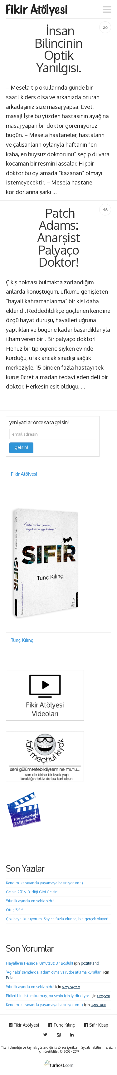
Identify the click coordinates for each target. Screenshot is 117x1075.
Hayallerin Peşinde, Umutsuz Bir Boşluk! (39, 963)
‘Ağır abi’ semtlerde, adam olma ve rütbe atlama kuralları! (54, 972)
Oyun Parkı (98, 1005)
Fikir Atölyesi (24, 474)
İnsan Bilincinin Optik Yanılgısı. (58, 49)
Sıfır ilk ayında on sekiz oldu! (30, 901)
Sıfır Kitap (96, 1025)
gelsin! (21, 447)
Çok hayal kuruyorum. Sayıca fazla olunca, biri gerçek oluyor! (57, 919)
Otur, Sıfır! (14, 910)
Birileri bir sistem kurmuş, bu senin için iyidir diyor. (48, 995)
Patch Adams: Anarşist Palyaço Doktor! (58, 237)
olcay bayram (71, 987)
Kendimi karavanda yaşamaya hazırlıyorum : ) (44, 883)
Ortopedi (103, 996)
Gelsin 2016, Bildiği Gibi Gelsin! (32, 892)
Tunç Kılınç (22, 640)
